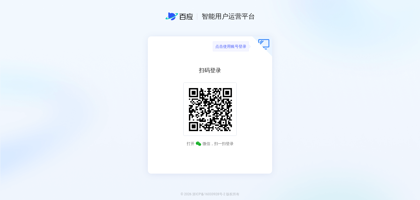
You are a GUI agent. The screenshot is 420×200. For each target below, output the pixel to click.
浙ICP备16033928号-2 (208, 194)
